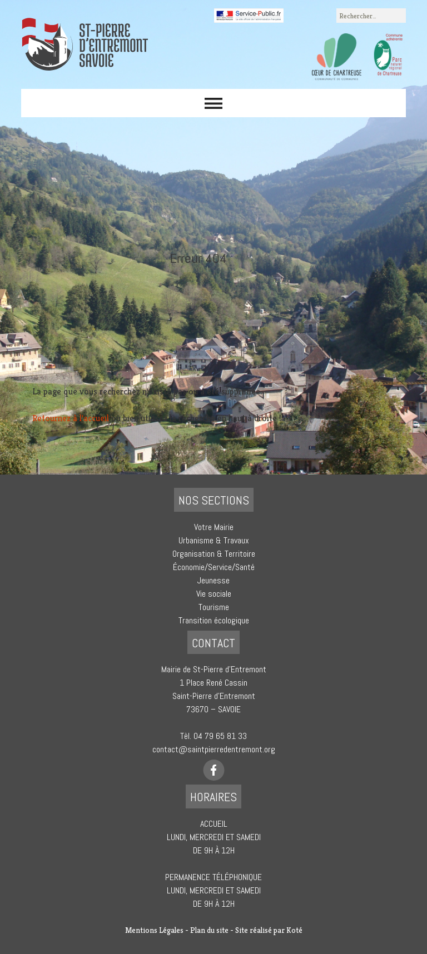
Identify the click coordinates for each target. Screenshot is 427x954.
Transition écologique (213, 620)
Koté (294, 930)
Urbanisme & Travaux (213, 540)
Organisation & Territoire (213, 554)
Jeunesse (213, 580)
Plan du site (209, 930)
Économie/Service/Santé (214, 567)
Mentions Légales (154, 930)
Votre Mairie (214, 527)
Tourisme (213, 607)
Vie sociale (213, 594)
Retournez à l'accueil (70, 418)
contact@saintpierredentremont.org (213, 749)
